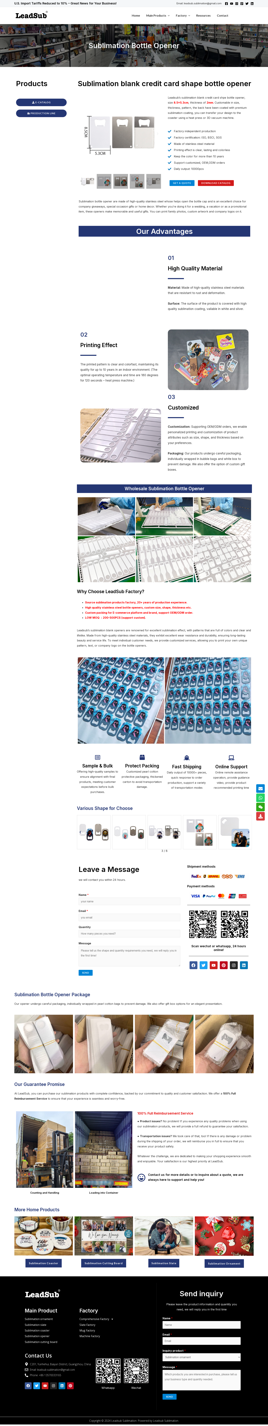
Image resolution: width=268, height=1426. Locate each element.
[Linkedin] (252, 3)
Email (83, 911)
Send (85, 973)
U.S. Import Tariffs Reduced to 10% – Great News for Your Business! (65, 3)
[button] (83, 133)
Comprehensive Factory (96, 1320)
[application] (168, 15)
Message (85, 944)
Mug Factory (87, 1332)
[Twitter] (247, 3)
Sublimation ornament (39, 1320)
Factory (183, 15)
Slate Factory (87, 1326)
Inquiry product (174, 1352)
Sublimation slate (36, 1326)
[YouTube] (231, 3)
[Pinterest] (241, 3)
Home (137, 15)
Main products (158, 15)
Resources (204, 15)
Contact (222, 15)
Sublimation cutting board (41, 1343)
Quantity (85, 927)
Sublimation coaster (37, 1332)
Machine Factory (89, 1337)
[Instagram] (236, 3)
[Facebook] (226, 3)
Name (84, 895)
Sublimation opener (37, 1337)
